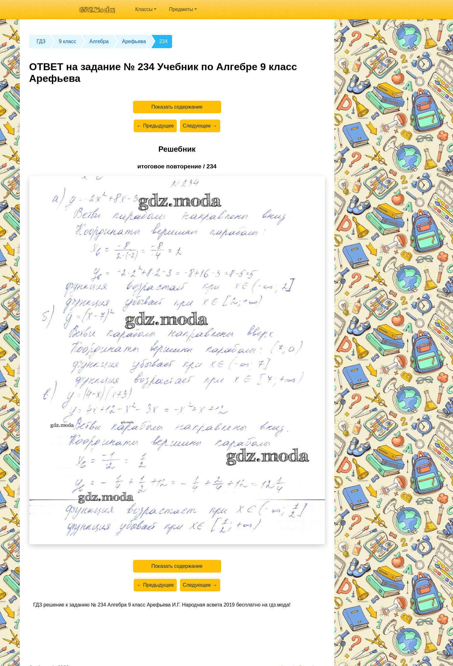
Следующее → (200, 125)
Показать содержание (177, 107)
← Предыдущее (155, 125)
